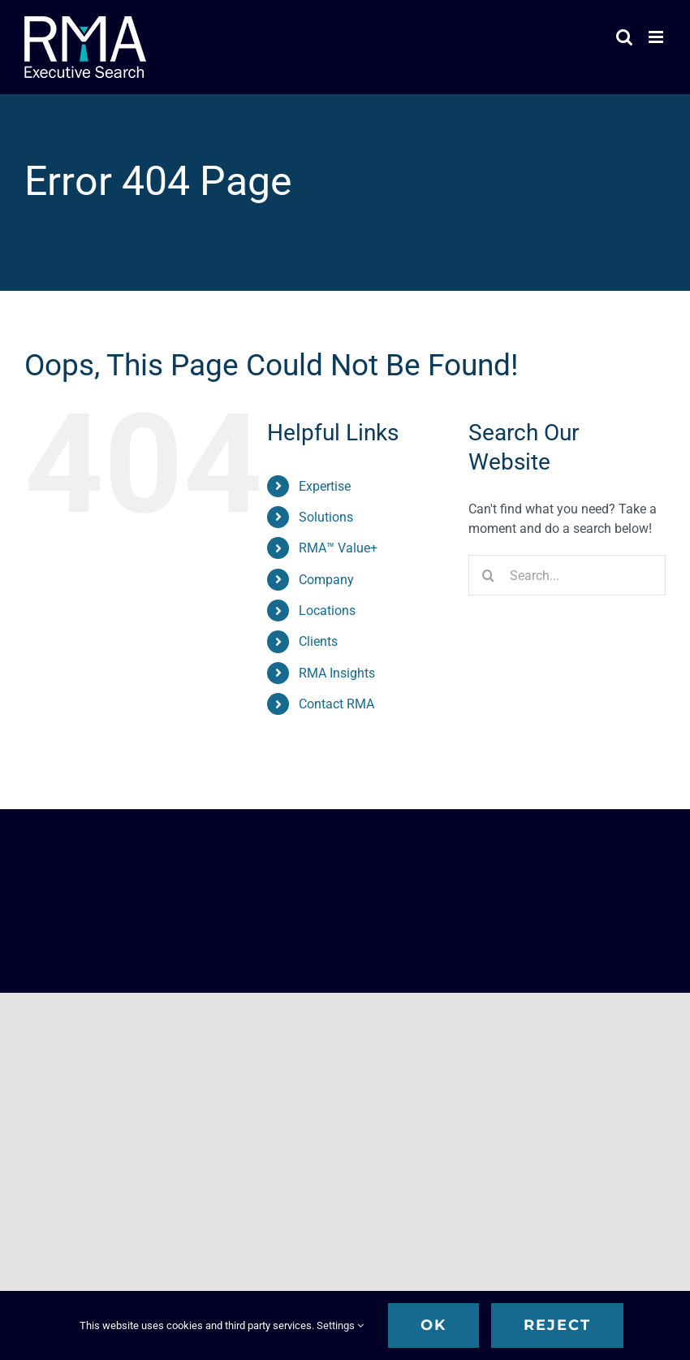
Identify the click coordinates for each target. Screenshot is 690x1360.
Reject (557, 1325)
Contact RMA (336, 704)
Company (326, 579)
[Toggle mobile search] (624, 36)
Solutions (326, 517)
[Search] (488, 575)
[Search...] (567, 575)
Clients (318, 641)
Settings (340, 1325)
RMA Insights (337, 673)
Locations (327, 610)
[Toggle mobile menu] (657, 36)
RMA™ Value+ (338, 548)
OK (433, 1325)
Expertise (325, 486)
